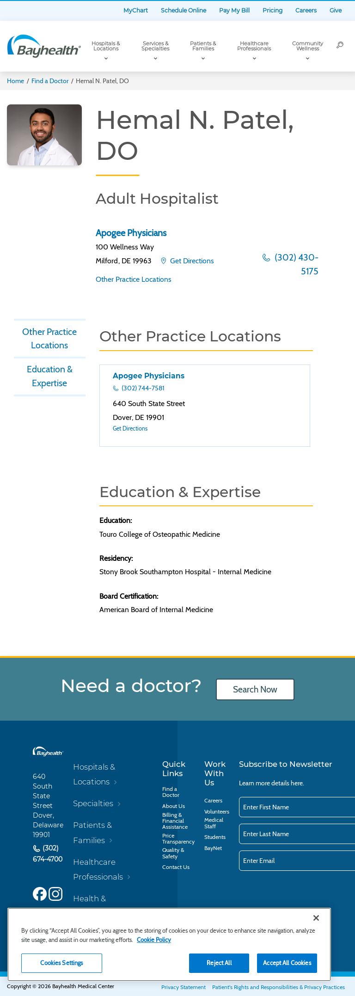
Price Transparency (178, 838)
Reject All (219, 962)
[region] (169, 944)
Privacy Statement (183, 987)
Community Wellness (307, 46)
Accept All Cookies (287, 962)
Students (215, 837)
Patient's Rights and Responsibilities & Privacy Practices (278, 987)
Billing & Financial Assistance (175, 821)
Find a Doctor (49, 81)
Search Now (255, 689)
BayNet (213, 848)
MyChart (135, 10)
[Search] (340, 46)
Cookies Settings (61, 962)
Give (336, 10)
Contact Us (176, 867)
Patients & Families (203, 46)
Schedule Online (183, 10)
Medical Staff (213, 823)
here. (297, 783)
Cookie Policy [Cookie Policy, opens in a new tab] (154, 939)
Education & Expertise (50, 376)
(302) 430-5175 (295, 264)
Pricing (272, 10)
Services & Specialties (155, 46)
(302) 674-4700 (47, 853)
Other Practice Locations (133, 279)
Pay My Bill (234, 10)
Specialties (93, 803)
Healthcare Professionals (254, 46)
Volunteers (216, 811)
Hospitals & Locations (106, 46)
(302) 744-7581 (142, 388)
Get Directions (191, 260)
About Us (173, 806)
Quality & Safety (173, 853)
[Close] (316, 918)
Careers (306, 10)
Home (15, 81)
